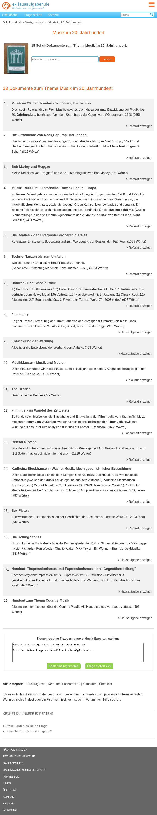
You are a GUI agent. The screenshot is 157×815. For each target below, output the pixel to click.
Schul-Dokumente (50, 45)
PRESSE (8, 803)
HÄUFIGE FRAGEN (15, 749)
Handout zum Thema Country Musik (40, 600)
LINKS (7, 783)
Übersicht (105, 684)
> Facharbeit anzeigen (137, 433)
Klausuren (89, 684)
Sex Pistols (21, 511)
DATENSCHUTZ (13, 763)
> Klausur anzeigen (139, 380)
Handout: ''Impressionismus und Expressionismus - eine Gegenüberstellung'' (74, 569)
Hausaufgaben (35, 684)
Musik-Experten (95, 638)
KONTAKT (9, 796)
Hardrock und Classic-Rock (34, 283)
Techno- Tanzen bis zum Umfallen (39, 256)
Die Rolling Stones (26, 537)
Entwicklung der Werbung (32, 341)
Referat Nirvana (24, 442)
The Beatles (21, 389)
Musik (18, 22)
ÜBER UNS (10, 790)
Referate (54, 684)
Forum (90, 699)
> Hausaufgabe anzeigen (135, 332)
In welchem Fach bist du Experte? (29, 731)
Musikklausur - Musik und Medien (39, 362)
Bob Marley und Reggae (31, 167)
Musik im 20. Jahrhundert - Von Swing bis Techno (51, 103)
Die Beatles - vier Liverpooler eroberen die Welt (49, 235)
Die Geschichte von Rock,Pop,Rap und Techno (49, 135)
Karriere (53, 15)
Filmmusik (20, 315)
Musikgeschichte (35, 22)
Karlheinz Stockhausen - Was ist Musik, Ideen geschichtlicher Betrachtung (71, 468)
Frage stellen (33, 15)
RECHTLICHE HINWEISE (19, 756)
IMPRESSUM (11, 776)
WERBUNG (10, 810)
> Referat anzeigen (139, 126)
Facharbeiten (71, 684)
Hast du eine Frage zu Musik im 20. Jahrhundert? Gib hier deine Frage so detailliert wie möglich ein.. (78, 652)
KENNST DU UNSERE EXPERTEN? (28, 713)
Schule (7, 22)
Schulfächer (10, 15)
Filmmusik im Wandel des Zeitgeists (40, 410)
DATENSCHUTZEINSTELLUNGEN (24, 769)
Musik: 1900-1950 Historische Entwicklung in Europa (54, 188)
